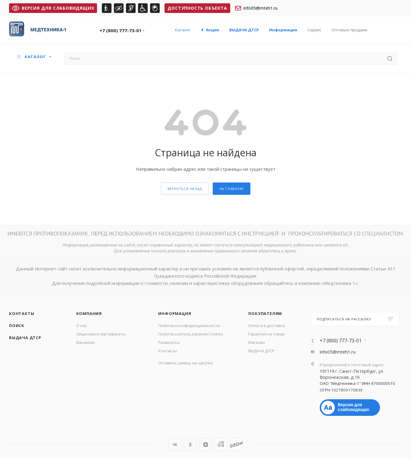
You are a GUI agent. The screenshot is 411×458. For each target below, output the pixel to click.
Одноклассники (190, 444)
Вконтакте (174, 444)
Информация (174, 313)
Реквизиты (169, 342)
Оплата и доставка (266, 325)
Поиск (16, 325)
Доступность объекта (197, 8)
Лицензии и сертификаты (101, 334)
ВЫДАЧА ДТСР (25, 337)
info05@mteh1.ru (256, 8)
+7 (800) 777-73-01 (120, 30)
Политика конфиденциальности (189, 325)
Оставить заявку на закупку (185, 363)
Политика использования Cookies (190, 334)
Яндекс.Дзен (205, 444)
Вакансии (85, 342)
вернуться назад (185, 188)
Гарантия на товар (266, 334)
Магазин (256, 342)
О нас (81, 325)
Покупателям (265, 313)
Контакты (21, 313)
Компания (89, 313)
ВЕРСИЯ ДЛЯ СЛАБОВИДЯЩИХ (53, 8)
